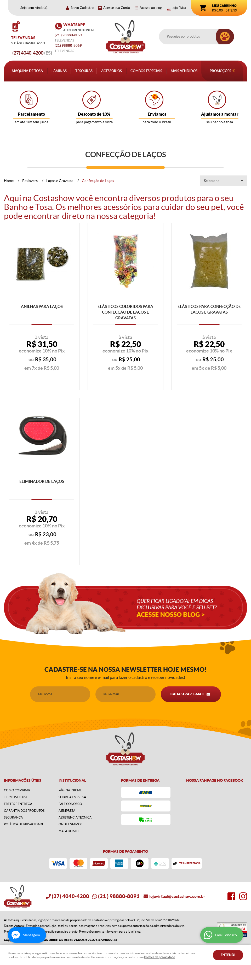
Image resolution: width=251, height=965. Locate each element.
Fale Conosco (70, 803)
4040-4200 (32, 53)
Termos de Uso (16, 797)
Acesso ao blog (151, 8)
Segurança (13, 817)
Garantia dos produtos (24, 810)
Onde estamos (70, 824)
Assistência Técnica (75, 817)
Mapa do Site (69, 831)
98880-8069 (68, 46)
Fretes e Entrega (18, 803)
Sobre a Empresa (72, 797)
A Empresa (67, 810)
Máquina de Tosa (27, 71)
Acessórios (111, 71)
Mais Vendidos (184, 71)
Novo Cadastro (82, 8)
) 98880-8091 (69, 35)
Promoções (220, 71)
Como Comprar (17, 790)
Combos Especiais (146, 71)
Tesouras (84, 71)
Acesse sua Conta (116, 8)
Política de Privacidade (24, 824)
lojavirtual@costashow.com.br (177, 896)
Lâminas (59, 71)
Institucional (72, 780)
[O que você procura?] (225, 36)
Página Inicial (70, 790)
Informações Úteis (22, 780)
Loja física (179, 8)
